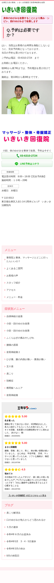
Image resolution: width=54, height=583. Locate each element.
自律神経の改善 (14, 316)
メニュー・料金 (14, 297)
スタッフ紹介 (13, 282)
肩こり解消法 (13, 513)
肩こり (9, 373)
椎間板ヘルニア (14, 388)
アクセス (11, 290)
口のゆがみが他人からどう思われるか (26, 520)
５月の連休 (12, 527)
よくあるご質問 (14, 268)
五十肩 (9, 366)
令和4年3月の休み (15, 548)
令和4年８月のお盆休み (18, 534)
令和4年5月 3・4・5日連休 (21, 541)
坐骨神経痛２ (13, 352)
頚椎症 (9, 380)
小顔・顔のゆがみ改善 (18, 323)
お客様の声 (12, 275)
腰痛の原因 (12, 345)
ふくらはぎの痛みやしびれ (20, 338)
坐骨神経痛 (12, 395)
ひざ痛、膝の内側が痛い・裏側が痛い (26, 359)
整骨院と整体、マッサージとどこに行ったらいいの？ (27, 259)
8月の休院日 (12, 555)
